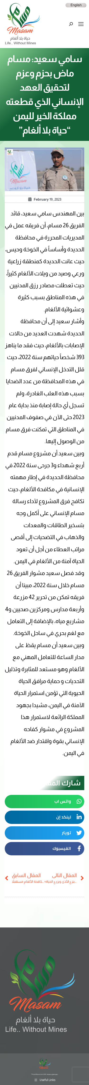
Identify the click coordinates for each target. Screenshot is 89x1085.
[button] (44, 801)
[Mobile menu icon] (81, 24)
